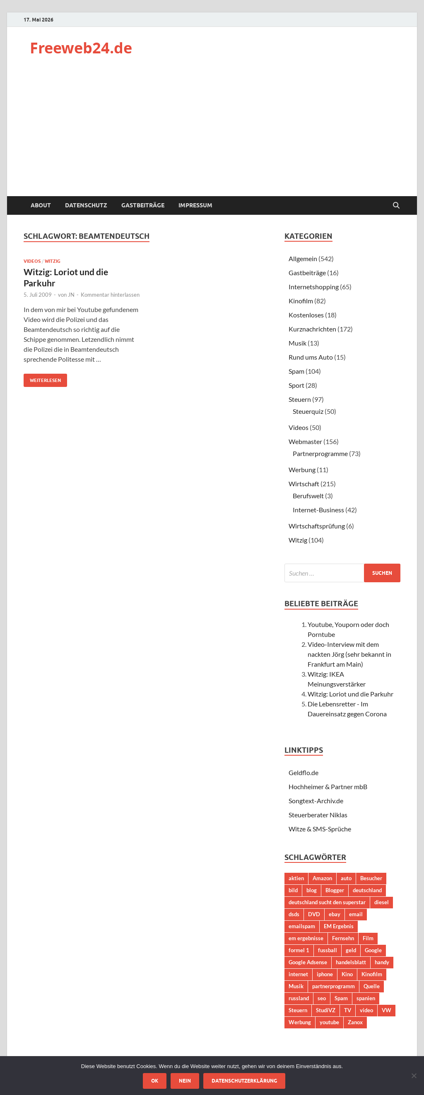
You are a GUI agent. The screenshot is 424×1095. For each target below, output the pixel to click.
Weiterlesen (42, 378)
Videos (32, 261)
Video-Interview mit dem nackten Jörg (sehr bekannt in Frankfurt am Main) (349, 654)
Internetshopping (314, 287)
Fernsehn (343, 938)
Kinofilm (301, 301)
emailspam (302, 926)
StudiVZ (325, 1010)
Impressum (195, 205)
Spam (296, 371)
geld (351, 950)
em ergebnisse (306, 938)
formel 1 (299, 950)
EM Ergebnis (339, 926)
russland (299, 998)
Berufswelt (308, 495)
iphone (325, 974)
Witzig (52, 261)
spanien (366, 998)
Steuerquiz (308, 411)
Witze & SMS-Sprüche (320, 829)
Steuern (300, 399)
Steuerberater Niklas (318, 815)
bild (293, 890)
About (41, 205)
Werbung (302, 469)
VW (386, 1010)
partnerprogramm (333, 986)
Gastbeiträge (142, 205)
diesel (381, 902)
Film (368, 938)
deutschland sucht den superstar (327, 902)
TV (347, 1010)
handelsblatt (351, 962)
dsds (294, 914)
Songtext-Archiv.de (316, 800)
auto (346, 878)
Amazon (322, 878)
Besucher (371, 878)
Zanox (355, 1022)
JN (71, 294)
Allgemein (303, 258)
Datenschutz (86, 205)
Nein (185, 1081)
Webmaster (305, 441)
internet (298, 974)
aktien (296, 878)
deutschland (367, 890)
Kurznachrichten (312, 329)
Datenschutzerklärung (244, 1081)
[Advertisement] (212, 134)
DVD (314, 914)
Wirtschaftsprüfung (317, 526)
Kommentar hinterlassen (110, 294)
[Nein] (414, 1075)
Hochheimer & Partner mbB (328, 786)
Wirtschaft (304, 483)
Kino (347, 974)
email (356, 914)
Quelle (372, 986)
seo (322, 998)
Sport (296, 385)
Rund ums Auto (311, 357)
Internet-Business (318, 510)
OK (154, 1081)
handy (382, 962)
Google (373, 950)
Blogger (334, 890)
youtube (329, 1022)
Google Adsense (308, 962)
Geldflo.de (303, 772)
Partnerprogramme (320, 453)
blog (311, 890)
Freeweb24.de (81, 48)
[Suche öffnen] (396, 205)
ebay (334, 914)
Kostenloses (306, 315)
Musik (297, 343)
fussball (327, 950)
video (366, 1010)
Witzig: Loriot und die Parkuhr (350, 694)
